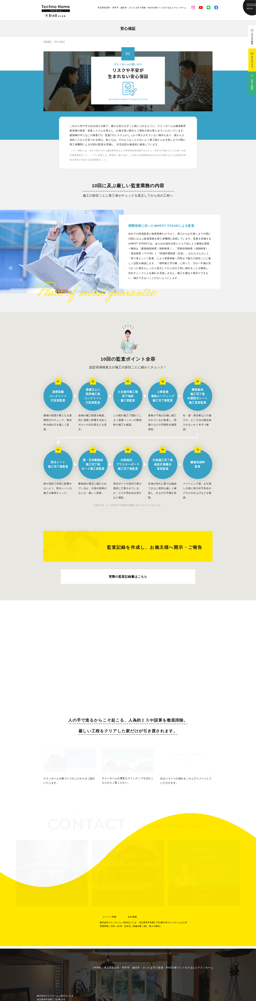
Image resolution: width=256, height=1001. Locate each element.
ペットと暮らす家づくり (111, 936)
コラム (150, 936)
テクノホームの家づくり (111, 901)
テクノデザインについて (202, 930)
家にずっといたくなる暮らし (114, 930)
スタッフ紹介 (196, 907)
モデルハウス (196, 924)
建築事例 (151, 901)
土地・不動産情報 (156, 918)
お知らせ (151, 930)
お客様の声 (152, 907)
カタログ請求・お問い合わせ (205, 936)
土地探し (102, 913)
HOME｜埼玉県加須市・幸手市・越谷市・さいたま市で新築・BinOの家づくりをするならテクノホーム (153, 865)
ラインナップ (104, 942)
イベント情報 (109, 814)
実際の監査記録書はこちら (128, 590)
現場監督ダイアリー (157, 924)
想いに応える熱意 (107, 907)
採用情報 (193, 918)
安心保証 (102, 918)
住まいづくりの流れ (108, 924)
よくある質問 (196, 901)
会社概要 (132, 814)
